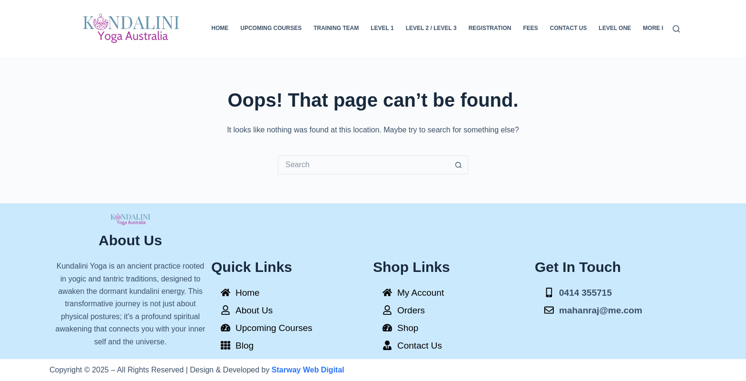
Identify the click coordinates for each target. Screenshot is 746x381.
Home (219, 28)
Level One (615, 28)
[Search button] (458, 164)
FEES (530, 28)
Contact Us (568, 28)
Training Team (336, 28)
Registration (490, 28)
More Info (659, 28)
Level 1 (382, 28)
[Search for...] (363, 164)
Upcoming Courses (271, 28)
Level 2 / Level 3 (431, 28)
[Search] (676, 28)
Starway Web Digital (308, 370)
